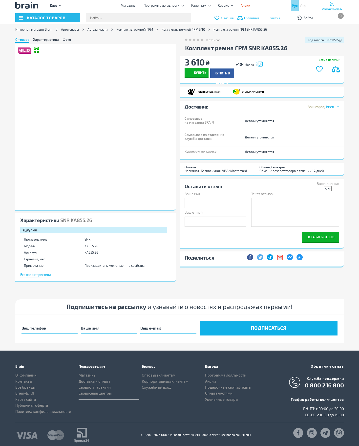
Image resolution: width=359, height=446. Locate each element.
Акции (210, 379)
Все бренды (25, 385)
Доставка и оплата (94, 379)
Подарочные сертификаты (228, 385)
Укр (303, 5)
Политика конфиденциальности (43, 409)
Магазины (128, 5)
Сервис (223, 5)
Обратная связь (329, 364)
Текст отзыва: (262, 193)
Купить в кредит (260, 72)
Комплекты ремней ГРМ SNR (183, 29)
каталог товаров (46, 17)
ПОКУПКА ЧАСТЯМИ (204, 91)
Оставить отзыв (320, 236)
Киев (53, 5)
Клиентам (198, 5)
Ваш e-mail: (194, 212)
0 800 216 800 (324, 383)
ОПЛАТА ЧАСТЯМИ (248, 91)
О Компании (26, 373)
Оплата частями (218, 391)
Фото (67, 40)
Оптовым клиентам (158, 373)
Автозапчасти (97, 29)
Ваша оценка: (328, 183)
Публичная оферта (31, 403)
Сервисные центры (95, 391)
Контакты (23, 379)
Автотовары (70, 29)
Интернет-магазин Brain (33, 29)
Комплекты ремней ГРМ (134, 29)
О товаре (22, 40)
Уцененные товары (221, 397)
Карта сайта (25, 397)
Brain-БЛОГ (25, 391)
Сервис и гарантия (95, 385)
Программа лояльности (161, 5)
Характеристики (46, 40)
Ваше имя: (193, 193)
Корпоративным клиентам (165, 379)
